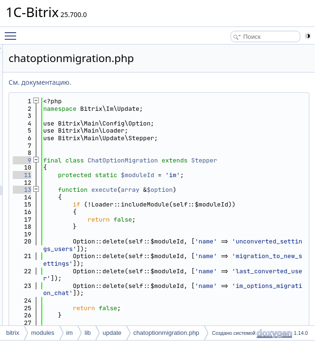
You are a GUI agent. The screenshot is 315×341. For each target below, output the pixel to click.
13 (140, 197)
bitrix (12, 332)
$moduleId (256, 183)
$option (278, 197)
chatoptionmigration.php (166, 332)
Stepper (182, 167)
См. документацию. (158, 82)
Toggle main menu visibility (13, 31)
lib (87, 332)
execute (223, 197)
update (111, 332)
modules (42, 332)
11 (140, 183)
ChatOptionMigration (241, 160)
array (249, 197)
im (69, 332)
